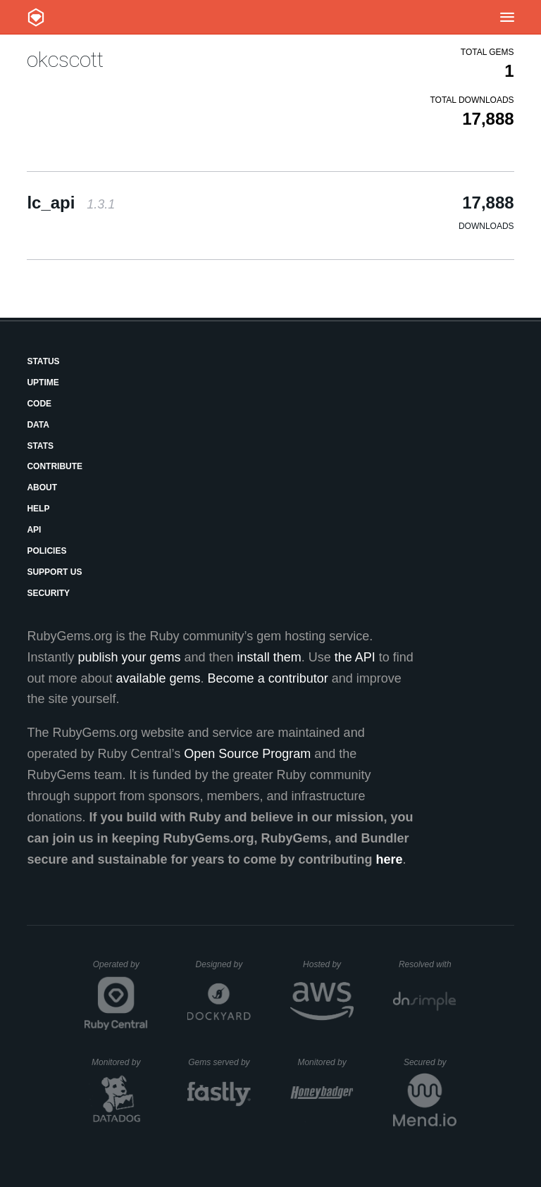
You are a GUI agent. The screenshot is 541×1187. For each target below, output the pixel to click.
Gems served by (219, 1062)
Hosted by (328, 964)
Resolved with (427, 964)
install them (269, 657)
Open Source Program (247, 754)
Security (48, 593)
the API (355, 657)
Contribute (54, 466)
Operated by (120, 969)
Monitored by (120, 1062)
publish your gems (128, 657)
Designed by (223, 964)
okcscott (65, 59)
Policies (46, 551)
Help (38, 509)
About (42, 487)
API (34, 530)
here (389, 859)
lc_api (71, 202)
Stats (40, 446)
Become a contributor (268, 678)
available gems (158, 678)
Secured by (430, 1062)
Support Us (54, 572)
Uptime (42, 382)
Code (39, 404)
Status (43, 361)
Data (38, 425)
